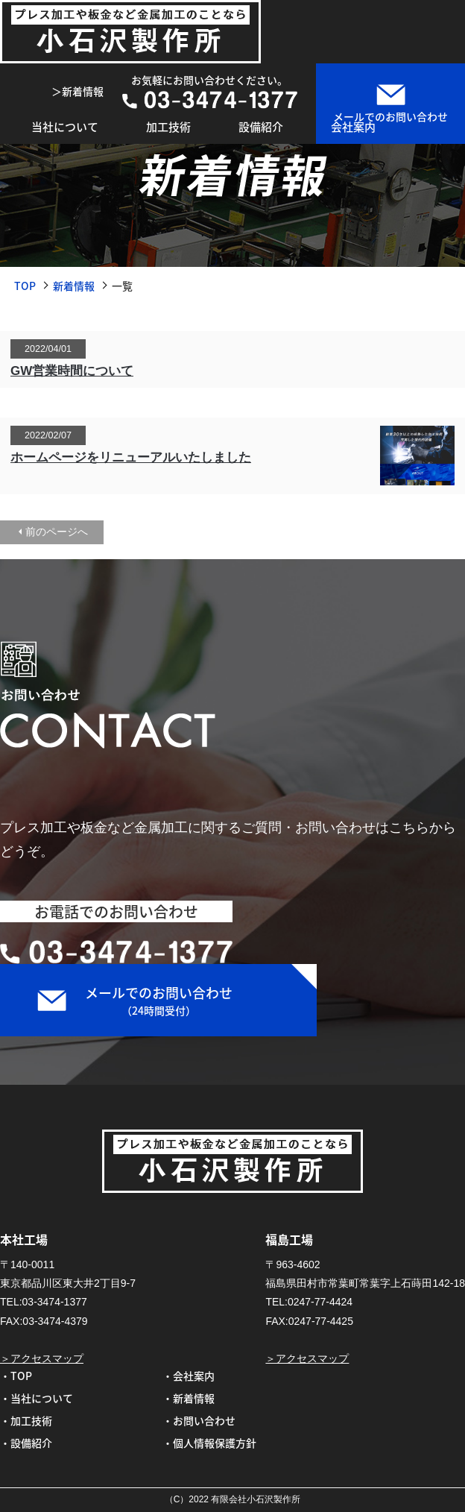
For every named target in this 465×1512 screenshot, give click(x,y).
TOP (25, 285)
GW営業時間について (71, 371)
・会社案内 (188, 1375)
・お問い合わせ (198, 1420)
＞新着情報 (77, 91)
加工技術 (168, 127)
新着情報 (74, 285)
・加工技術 (26, 1420)
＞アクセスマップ (41, 1358)
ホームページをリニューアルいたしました (130, 457)
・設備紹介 (26, 1442)
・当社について (36, 1397)
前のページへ (56, 532)
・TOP (16, 1375)
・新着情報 (188, 1397)
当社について (64, 127)
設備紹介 (260, 127)
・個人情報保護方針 (209, 1442)
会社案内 (353, 127)
